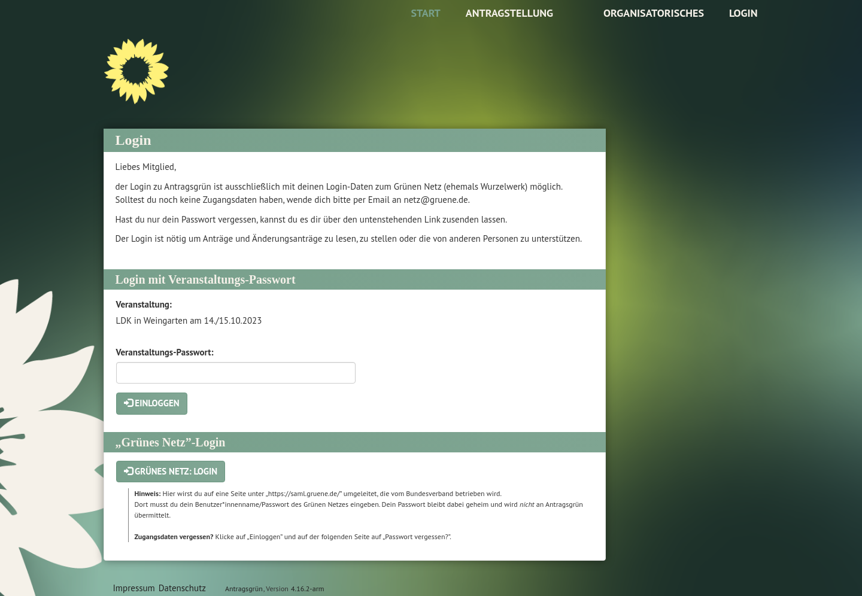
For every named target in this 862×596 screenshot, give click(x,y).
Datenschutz (182, 588)
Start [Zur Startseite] (425, 13)
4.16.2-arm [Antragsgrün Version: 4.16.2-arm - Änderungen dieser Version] (307, 588)
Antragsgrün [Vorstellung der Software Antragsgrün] (244, 588)
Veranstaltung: (144, 304)
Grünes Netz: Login (171, 471)
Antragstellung (509, 13)
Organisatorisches (653, 13)
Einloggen (152, 403)
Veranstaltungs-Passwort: (165, 352)
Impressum (134, 588)
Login (743, 13)
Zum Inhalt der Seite (46, 28)
